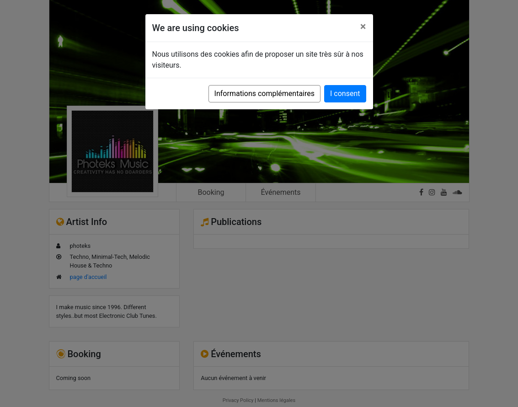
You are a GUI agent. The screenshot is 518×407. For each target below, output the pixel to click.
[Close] (363, 26)
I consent (345, 93)
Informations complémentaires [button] (264, 93)
